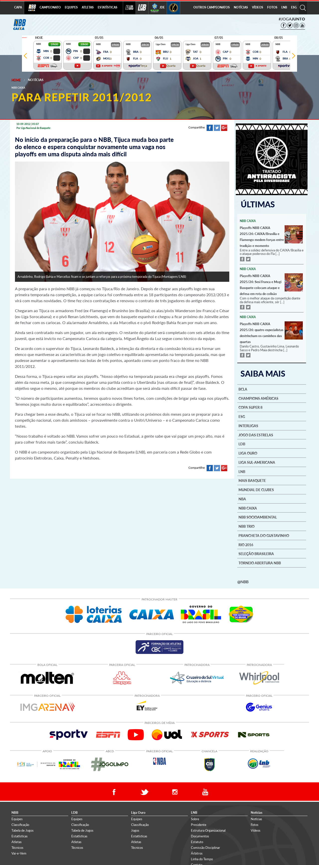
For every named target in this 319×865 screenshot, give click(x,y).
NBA (242, 499)
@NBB (242, 581)
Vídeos (255, 830)
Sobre (195, 819)
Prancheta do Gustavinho (264, 536)
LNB (284, 7)
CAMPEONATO (50, 7)
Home (16, 80)
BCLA (243, 389)
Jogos (135, 830)
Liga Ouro (248, 453)
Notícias (35, 80)
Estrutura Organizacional (208, 830)
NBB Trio (246, 526)
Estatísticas (19, 836)
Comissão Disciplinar (205, 848)
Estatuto (197, 842)
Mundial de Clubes (256, 490)
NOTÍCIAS (241, 7)
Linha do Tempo (202, 859)
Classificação (20, 825)
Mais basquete (252, 481)
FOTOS (272, 7)
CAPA (18, 7)
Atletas (16, 842)
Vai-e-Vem (18, 853)
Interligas (248, 426)
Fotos (254, 825)
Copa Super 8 (250, 407)
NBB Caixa (248, 508)
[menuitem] (50, 7)
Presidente (198, 825)
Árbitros (197, 853)
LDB (242, 444)
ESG (294, 7)
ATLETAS (88, 7)
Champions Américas (258, 399)
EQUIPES (71, 7)
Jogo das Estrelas (256, 435)
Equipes (17, 819)
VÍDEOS (257, 7)
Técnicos (17, 848)
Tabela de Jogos (22, 830)
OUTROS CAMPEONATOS (211, 7)
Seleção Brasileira (256, 554)
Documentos (200, 836)
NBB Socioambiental (258, 517)
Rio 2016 (246, 545)
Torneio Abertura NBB (260, 563)
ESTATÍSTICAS (107, 7)
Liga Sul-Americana (257, 462)
